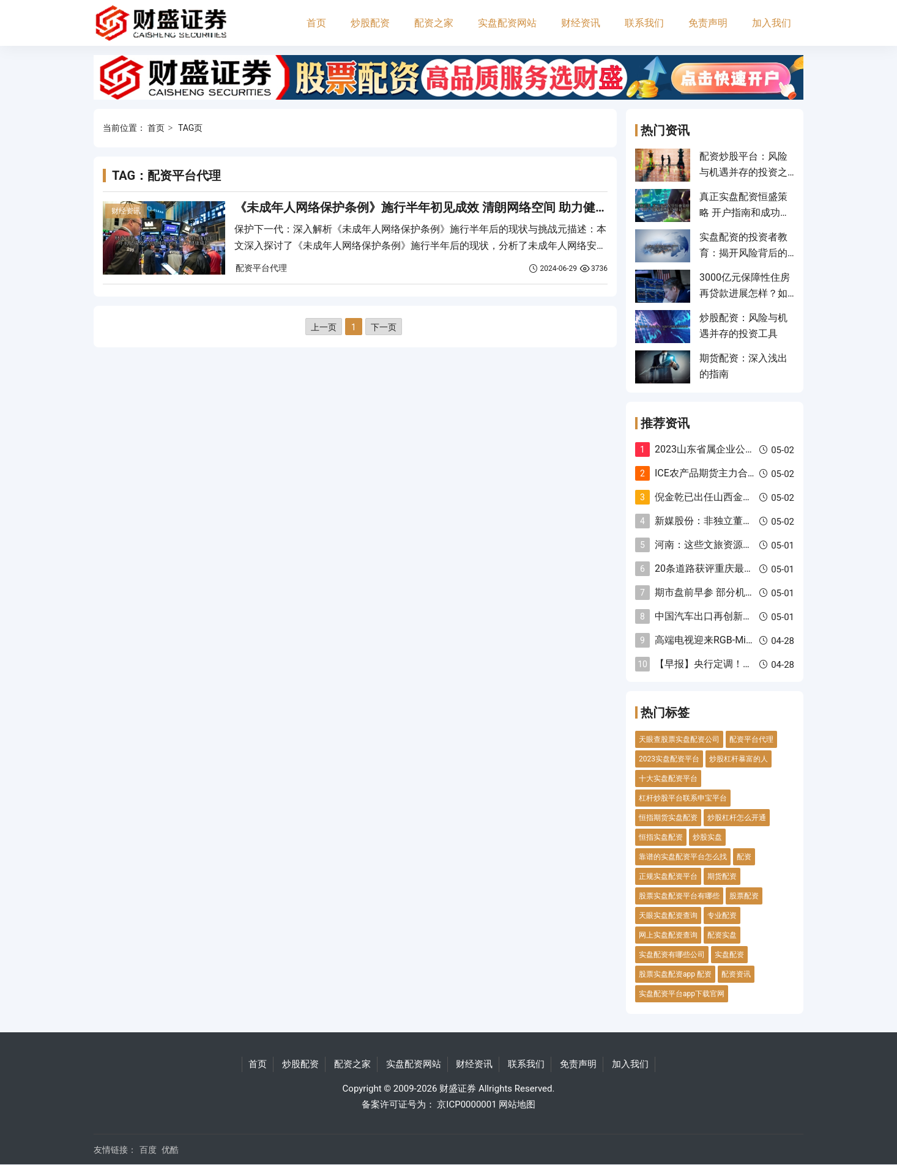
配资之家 (433, 23)
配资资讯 (736, 974)
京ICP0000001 (466, 1104)
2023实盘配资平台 (669, 759)
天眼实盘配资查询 (668, 915)
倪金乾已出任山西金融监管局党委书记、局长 (752, 497)
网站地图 (517, 1104)
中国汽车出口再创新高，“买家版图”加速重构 (751, 616)
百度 (148, 1150)
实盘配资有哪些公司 (672, 954)
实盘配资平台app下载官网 (681, 993)
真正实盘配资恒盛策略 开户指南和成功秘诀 (744, 213)
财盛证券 (457, 1088)
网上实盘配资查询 (668, 935)
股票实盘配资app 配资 (675, 974)
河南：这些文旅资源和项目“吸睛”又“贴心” (745, 544)
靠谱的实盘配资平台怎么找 (683, 856)
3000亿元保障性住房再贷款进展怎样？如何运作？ (744, 294)
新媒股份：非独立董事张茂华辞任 (728, 521)
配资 (744, 856)
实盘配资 (729, 954)
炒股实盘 (707, 837)
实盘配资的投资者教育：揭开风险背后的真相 (743, 253)
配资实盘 (722, 935)
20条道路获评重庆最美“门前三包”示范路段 (747, 568)
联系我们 (644, 23)
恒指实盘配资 (661, 837)
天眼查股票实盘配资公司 (679, 739)
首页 (316, 23)
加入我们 (771, 23)
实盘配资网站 (507, 23)
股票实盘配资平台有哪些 (679, 896)
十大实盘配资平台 (668, 778)
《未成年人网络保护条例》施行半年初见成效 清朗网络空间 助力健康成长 (433, 207)
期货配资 (722, 876)
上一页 (324, 327)
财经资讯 (580, 23)
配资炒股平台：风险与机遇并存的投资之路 (743, 172)
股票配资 (744, 896)
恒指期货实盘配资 (668, 817)
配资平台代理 (261, 268)
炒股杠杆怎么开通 (736, 817)
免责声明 (708, 23)
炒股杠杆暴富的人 (738, 759)
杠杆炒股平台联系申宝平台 (683, 798)
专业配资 (722, 915)
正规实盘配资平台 (668, 876)
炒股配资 (370, 23)
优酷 (170, 1150)
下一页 (383, 327)
